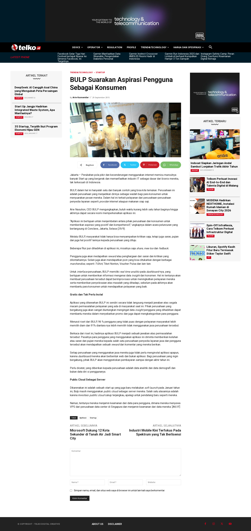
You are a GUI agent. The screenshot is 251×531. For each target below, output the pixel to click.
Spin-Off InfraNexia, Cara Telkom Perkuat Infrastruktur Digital (220, 229)
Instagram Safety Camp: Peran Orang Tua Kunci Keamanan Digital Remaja (217, 56)
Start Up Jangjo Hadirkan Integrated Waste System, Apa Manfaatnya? (35, 110)
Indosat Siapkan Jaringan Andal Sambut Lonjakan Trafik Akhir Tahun (214, 164)
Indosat (195, 170)
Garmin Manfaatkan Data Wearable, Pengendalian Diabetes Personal (106, 56)
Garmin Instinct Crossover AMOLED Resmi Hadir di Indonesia (143, 56)
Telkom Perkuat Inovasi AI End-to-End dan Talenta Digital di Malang (222, 182)
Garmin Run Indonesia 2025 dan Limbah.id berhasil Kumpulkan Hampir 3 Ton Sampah (182, 56)
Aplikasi (83, 417)
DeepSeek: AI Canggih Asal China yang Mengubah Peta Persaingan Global (36, 91)
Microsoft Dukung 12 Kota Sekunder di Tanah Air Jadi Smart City (95, 434)
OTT (209, 257)
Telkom (210, 189)
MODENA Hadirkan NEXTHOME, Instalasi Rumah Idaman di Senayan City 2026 (220, 205)
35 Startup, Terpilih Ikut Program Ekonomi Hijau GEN (36, 128)
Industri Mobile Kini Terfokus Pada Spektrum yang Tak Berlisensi (155, 432)
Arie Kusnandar (81, 97)
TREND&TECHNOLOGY (81, 72)
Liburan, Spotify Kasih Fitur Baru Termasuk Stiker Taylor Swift (221, 250)
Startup (19, 98)
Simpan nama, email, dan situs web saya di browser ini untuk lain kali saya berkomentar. (119, 490)
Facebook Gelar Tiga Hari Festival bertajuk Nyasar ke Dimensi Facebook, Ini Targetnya (72, 57)
